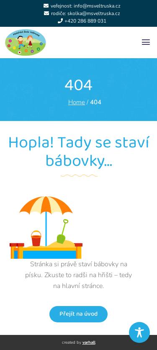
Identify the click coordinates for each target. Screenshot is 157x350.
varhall (88, 342)
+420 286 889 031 (85, 21)
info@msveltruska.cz (97, 6)
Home (76, 102)
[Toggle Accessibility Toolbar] (139, 332)
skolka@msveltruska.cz (93, 13)
